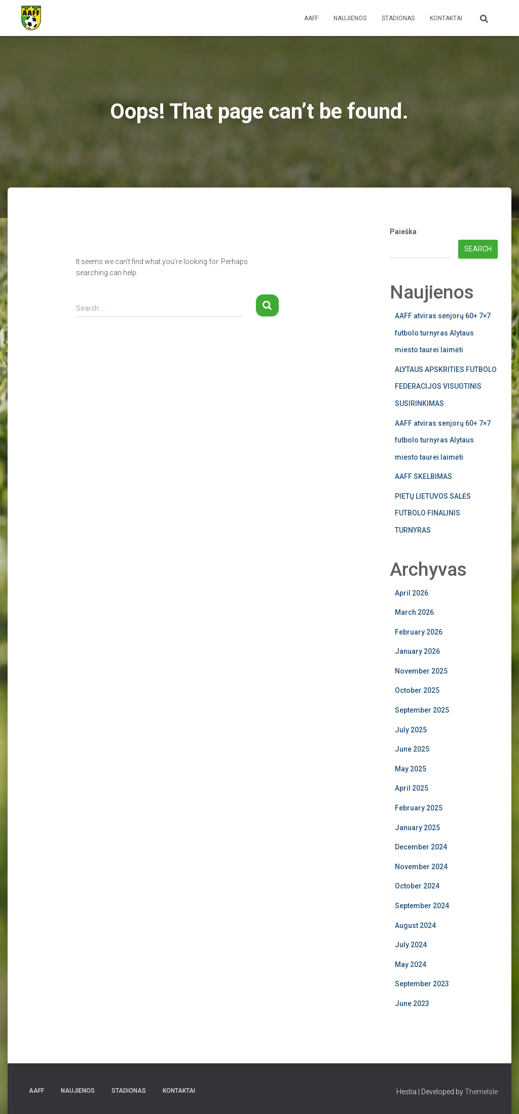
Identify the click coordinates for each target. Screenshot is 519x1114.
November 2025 (421, 671)
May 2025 (410, 769)
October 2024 (417, 886)
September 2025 (422, 710)
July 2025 (411, 730)
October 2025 (417, 690)
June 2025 (412, 749)
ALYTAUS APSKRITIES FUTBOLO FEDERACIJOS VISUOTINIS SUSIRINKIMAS (446, 386)
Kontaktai (446, 18)
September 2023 (422, 984)
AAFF (311, 18)
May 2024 (410, 964)
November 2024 (421, 867)
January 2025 (417, 828)
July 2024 (411, 945)
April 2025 (411, 788)
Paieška (403, 232)
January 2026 (417, 651)
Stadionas (398, 18)
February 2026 (418, 632)
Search (478, 249)
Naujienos (349, 18)
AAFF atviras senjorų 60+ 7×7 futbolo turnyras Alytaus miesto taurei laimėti (443, 333)
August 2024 (415, 925)
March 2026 (414, 612)
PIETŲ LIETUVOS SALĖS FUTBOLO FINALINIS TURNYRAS (433, 513)
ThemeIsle (481, 1092)
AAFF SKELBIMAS (423, 476)
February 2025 (418, 808)
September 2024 (422, 906)
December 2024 (421, 847)
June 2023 (412, 1003)
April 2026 (411, 593)
